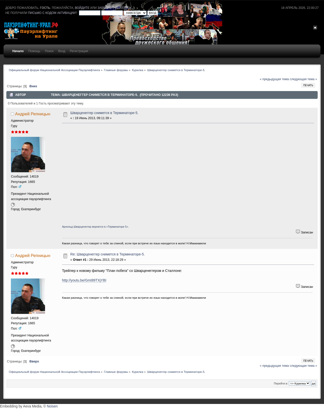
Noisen (52, 406)
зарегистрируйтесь (114, 8)
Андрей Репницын (32, 114)
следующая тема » (303, 79)
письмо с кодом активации (52, 13)
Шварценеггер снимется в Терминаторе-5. (104, 113)
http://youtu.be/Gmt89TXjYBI (84, 280)
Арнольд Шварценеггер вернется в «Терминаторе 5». (95, 226)
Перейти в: (281, 383)
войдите (82, 8)
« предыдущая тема (274, 79)
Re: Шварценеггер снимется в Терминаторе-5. (107, 254)
